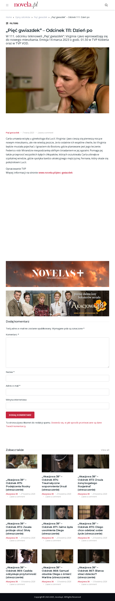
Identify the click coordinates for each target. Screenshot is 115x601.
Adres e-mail (13, 385)
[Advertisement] (60, 123)
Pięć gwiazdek (40, 17)
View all (105, 450)
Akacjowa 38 (12, 494)
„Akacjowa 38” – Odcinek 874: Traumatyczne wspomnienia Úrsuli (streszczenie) (54, 483)
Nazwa (10, 371)
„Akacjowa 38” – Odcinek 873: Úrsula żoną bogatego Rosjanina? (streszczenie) (90, 483)
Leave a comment (45, 132)
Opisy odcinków (22, 17)
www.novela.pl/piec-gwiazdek (55, 172)
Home (9, 17)
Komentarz (12, 334)
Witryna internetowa (16, 399)
